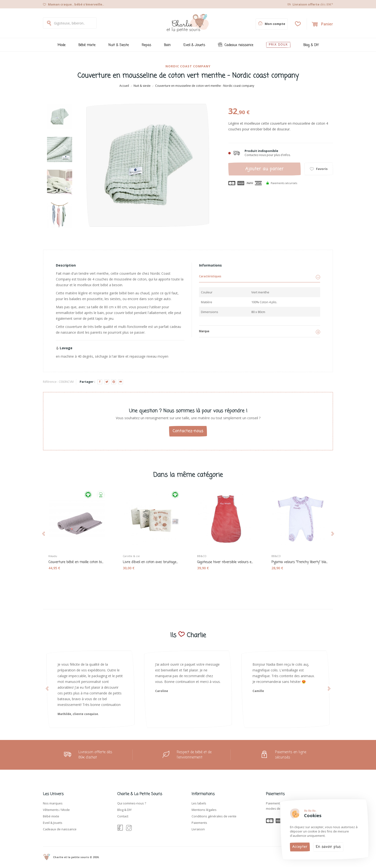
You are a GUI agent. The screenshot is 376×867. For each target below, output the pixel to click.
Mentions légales (204, 810)
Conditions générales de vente (214, 816)
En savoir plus (328, 847)
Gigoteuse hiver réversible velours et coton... (225, 562)
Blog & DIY (124, 810)
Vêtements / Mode (56, 810)
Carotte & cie (131, 556)
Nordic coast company (188, 66)
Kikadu (52, 556)
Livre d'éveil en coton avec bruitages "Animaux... (151, 562)
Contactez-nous (188, 431)
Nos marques (53, 803)
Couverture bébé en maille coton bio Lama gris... (76, 562)
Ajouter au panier (264, 169)
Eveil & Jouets (52, 822)
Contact (122, 816)
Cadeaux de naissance (59, 829)
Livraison (198, 829)
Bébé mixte (51, 816)
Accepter (299, 847)
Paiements (199, 822)
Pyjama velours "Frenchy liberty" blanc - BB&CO (299, 562)
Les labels (199, 803)
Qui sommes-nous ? (131, 803)
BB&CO (201, 556)
